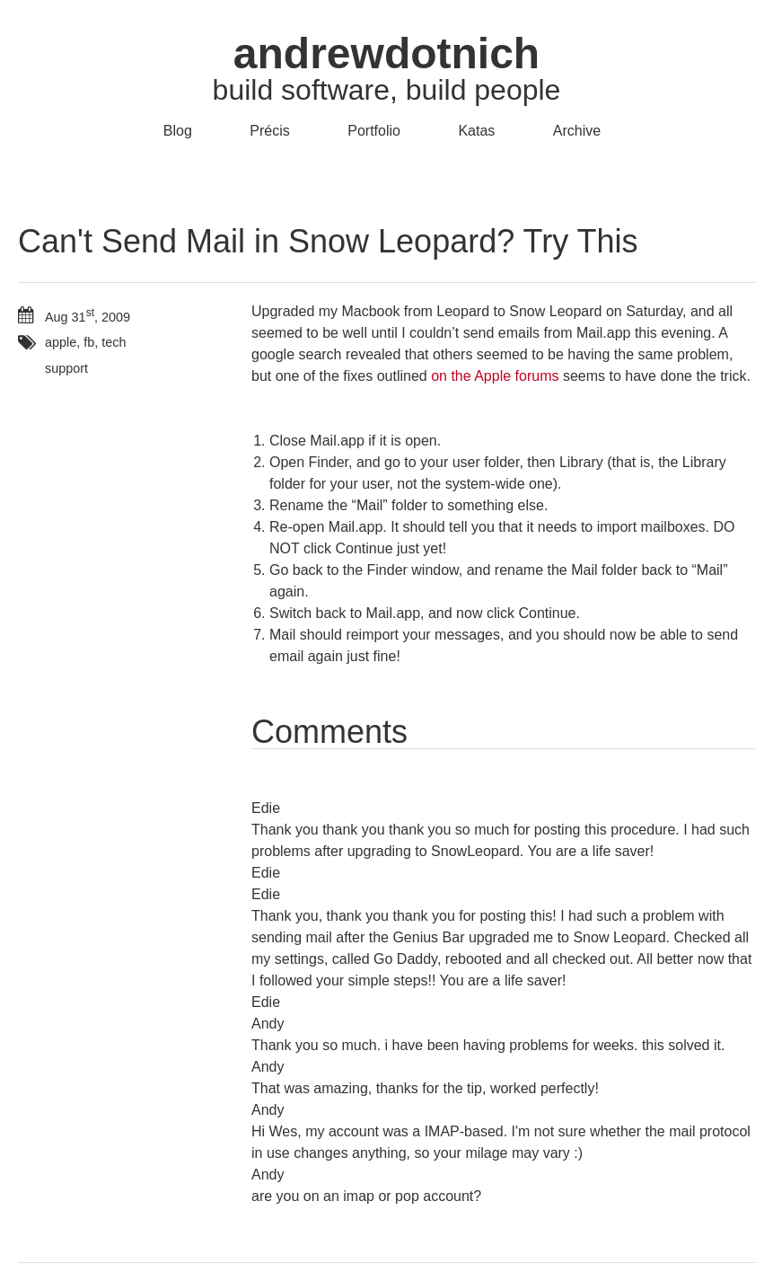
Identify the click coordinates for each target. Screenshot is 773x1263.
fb (88, 342)
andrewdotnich (386, 53)
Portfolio (373, 130)
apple (60, 342)
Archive (577, 130)
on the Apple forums (494, 376)
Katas (476, 130)
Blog (177, 130)
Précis (269, 130)
